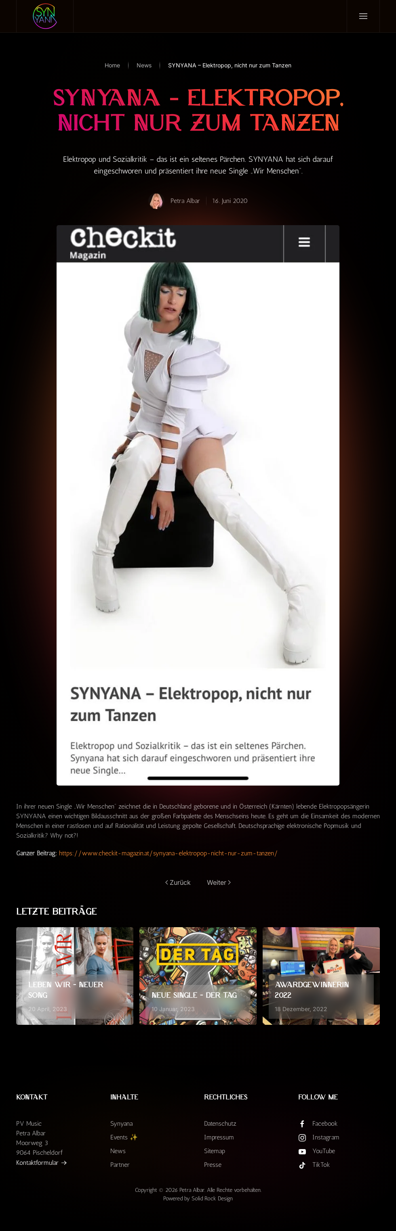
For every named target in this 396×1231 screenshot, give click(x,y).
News (118, 1151)
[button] (363, 16)
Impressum (219, 1137)
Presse (212, 1164)
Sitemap (214, 1151)
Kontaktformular (37, 1162)
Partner (120, 1164)
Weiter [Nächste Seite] (219, 882)
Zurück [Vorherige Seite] (178, 882)
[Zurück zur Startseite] (45, 16)
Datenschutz (220, 1123)
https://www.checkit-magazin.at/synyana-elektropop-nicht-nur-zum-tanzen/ (168, 853)
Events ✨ (124, 1137)
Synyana (121, 1123)
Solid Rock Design (212, 1198)
